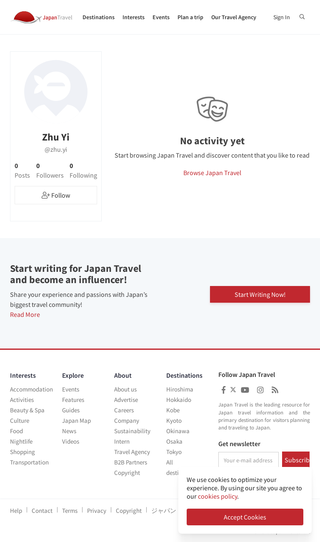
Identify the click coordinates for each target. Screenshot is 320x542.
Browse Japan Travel (212, 173)
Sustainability (132, 431)
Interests (133, 17)
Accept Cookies (245, 517)
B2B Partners (130, 462)
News (69, 431)
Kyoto (174, 420)
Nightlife (21, 441)
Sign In (281, 17)
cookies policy (217, 496)
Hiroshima (179, 389)
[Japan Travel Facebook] (223, 390)
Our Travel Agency (233, 17)
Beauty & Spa (27, 410)
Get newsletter (239, 444)
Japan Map (76, 420)
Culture (19, 420)
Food (16, 431)
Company (126, 420)
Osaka (174, 441)
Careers (124, 410)
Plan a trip (190, 17)
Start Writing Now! (260, 293)
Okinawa (178, 431)
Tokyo (174, 452)
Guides (71, 410)
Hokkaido (178, 400)
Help (16, 510)
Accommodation (31, 389)
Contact (42, 510)
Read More (25, 314)
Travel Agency (132, 452)
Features (73, 400)
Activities (22, 400)
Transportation (29, 462)
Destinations (98, 17)
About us (125, 389)
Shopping (22, 452)
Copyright (127, 473)
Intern (122, 441)
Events (161, 17)
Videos (70, 441)
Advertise (126, 400)
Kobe (173, 410)
